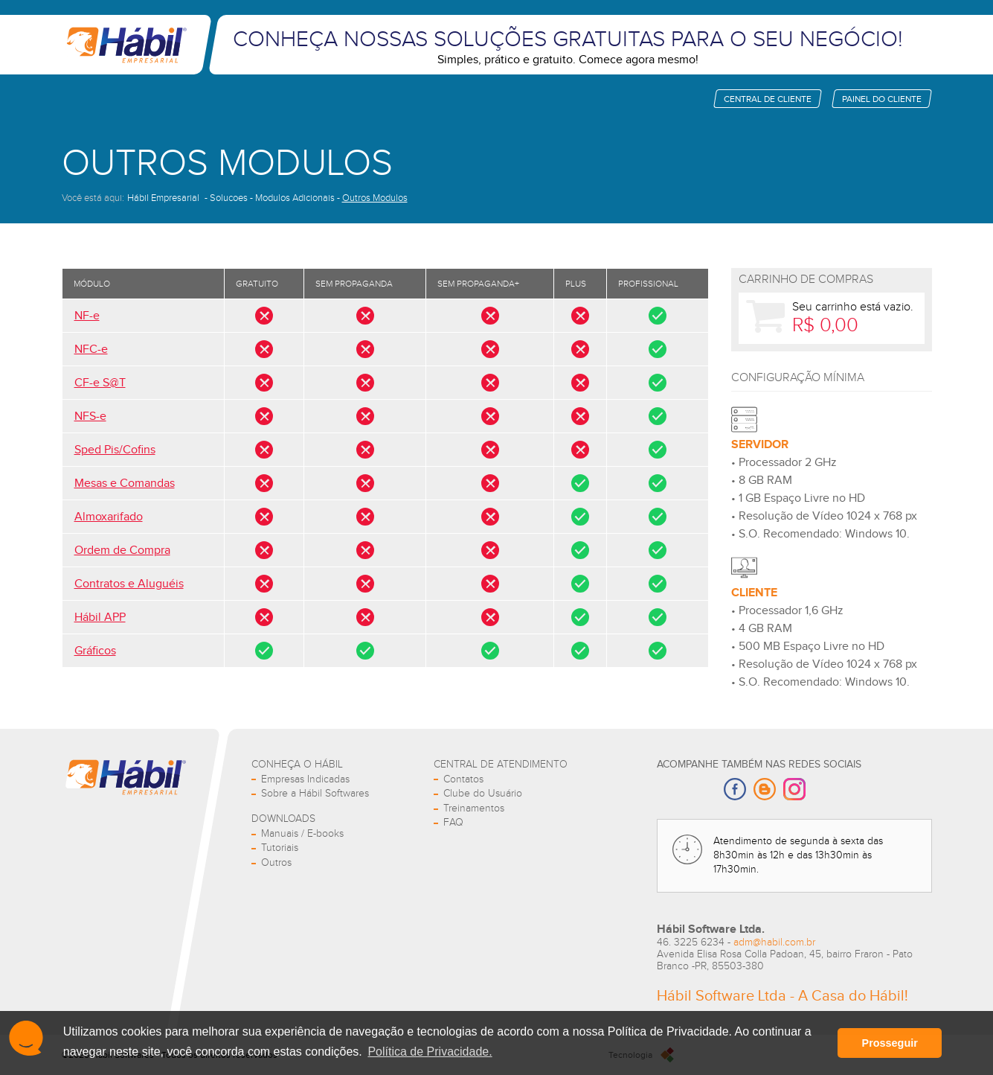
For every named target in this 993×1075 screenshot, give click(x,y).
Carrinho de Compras (806, 279)
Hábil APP (100, 617)
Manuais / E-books (302, 834)
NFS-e (90, 416)
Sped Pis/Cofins (114, 450)
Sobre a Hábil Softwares (315, 794)
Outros (276, 863)
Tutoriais (279, 848)
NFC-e (91, 349)
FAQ (453, 823)
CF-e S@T (100, 383)
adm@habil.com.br (774, 942)
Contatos (463, 779)
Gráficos (95, 651)
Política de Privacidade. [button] (429, 1051)
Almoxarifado (108, 517)
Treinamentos (473, 808)
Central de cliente (768, 99)
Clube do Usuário (482, 794)
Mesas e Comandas (124, 483)
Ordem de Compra (122, 550)
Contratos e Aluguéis (129, 584)
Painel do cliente (882, 99)
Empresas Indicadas (305, 779)
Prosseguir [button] (890, 1043)
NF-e (87, 316)
